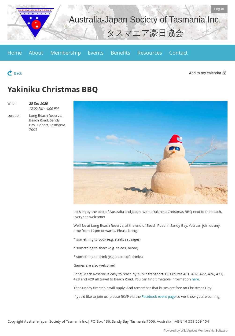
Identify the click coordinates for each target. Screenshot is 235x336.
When (12, 103)
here (195, 279)
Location (14, 115)
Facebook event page (159, 296)
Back (18, 73)
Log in (219, 8)
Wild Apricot (189, 330)
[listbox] (208, 73)
